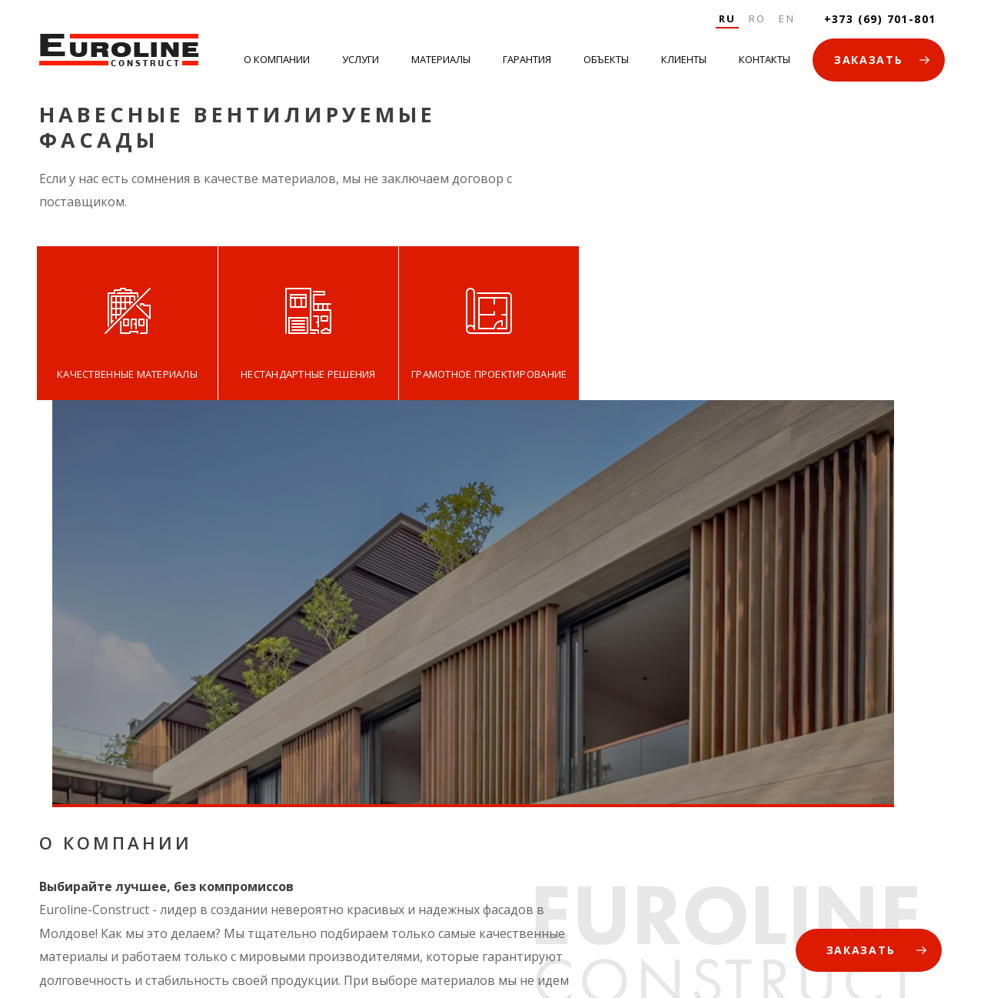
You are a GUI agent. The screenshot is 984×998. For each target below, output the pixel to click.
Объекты (604, 62)
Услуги (362, 62)
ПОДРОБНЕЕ (76, 722)
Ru (718, 18)
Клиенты (681, 62)
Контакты (761, 62)
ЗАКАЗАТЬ (865, 62)
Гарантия (527, 62)
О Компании (280, 62)
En (783, 18)
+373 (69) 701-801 (876, 19)
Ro (751, 18)
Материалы (441, 62)
